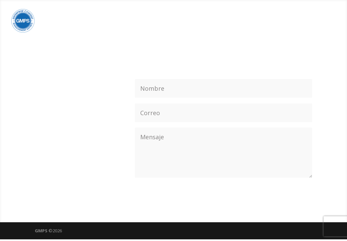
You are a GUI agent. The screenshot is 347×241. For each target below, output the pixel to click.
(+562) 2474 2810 (73, 85)
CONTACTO (316, 21)
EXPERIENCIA (266, 21)
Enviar (298, 187)
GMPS (41, 231)
